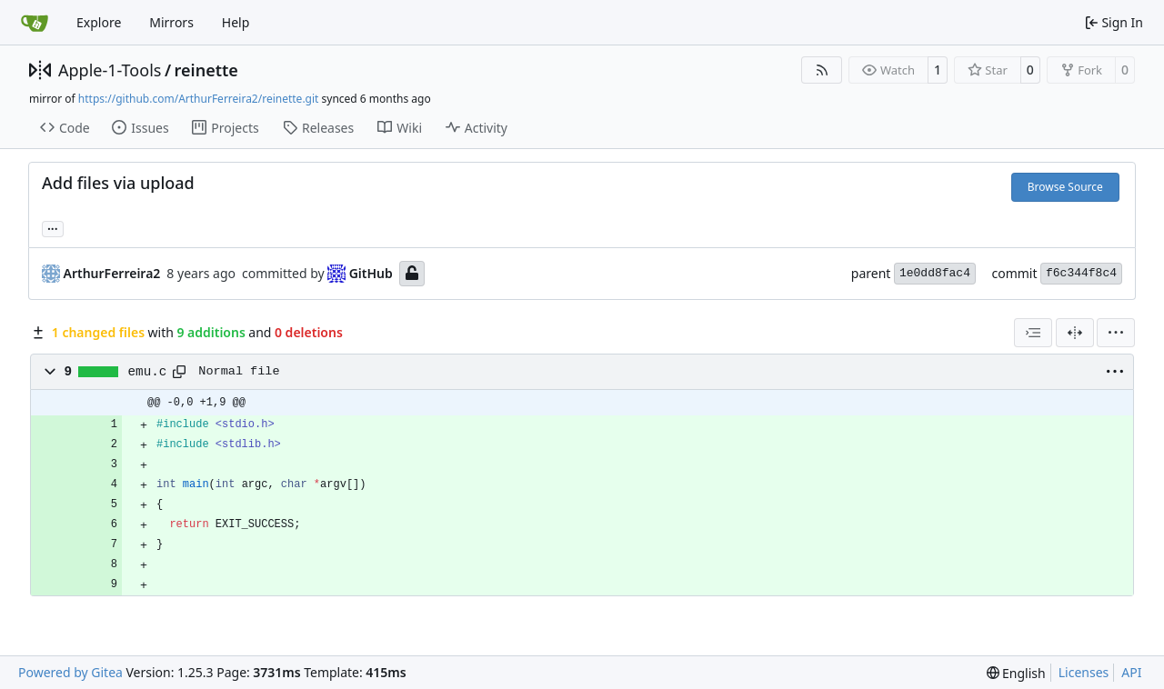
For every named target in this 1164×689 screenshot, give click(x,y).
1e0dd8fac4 (934, 273)
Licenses (1084, 672)
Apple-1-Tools (109, 70)
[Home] (34, 22)
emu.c (147, 371)
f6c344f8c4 (1081, 273)
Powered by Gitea (70, 672)
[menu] (1116, 332)
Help (236, 22)
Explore (98, 22)
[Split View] (1075, 332)
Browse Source (1065, 187)
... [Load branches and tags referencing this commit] (52, 227)
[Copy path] (179, 371)
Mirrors (171, 22)
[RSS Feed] (822, 70)
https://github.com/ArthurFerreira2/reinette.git (198, 98)
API (1131, 672)
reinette (206, 70)
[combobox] (1033, 332)
